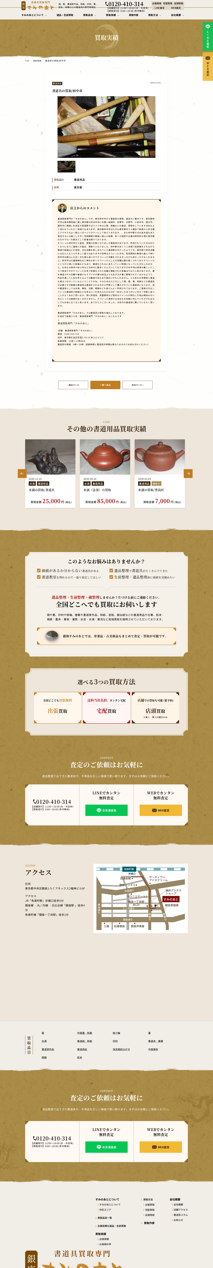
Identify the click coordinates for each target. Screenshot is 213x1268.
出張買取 (152, 1204)
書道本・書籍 (156, 1040)
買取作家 (150, 1222)
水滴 (44, 1040)
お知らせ (178, 1219)
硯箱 (44, 1057)
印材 (115, 1040)
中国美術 (153, 1049)
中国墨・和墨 (85, 1032)
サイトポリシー (154, 1260)
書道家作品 (48, 1049)
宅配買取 (152, 1209)
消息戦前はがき (122, 1049)
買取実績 (37, 60)
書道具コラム (181, 1214)
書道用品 (82, 1049)
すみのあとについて (111, 1204)
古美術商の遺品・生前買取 (114, 1225)
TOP (27, 60)
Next (188, 473)
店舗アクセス (181, 1209)
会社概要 (178, 1204)
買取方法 (150, 1199)
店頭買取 (152, 1214)
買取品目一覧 (106, 1217)
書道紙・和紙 (85, 1040)
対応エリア (106, 1209)
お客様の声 (106, 1243)
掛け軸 (117, 1032)
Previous (22, 473)
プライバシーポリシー (177, 1260)
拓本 (80, 1057)
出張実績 (105, 1238)
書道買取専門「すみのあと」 (71, 323)
